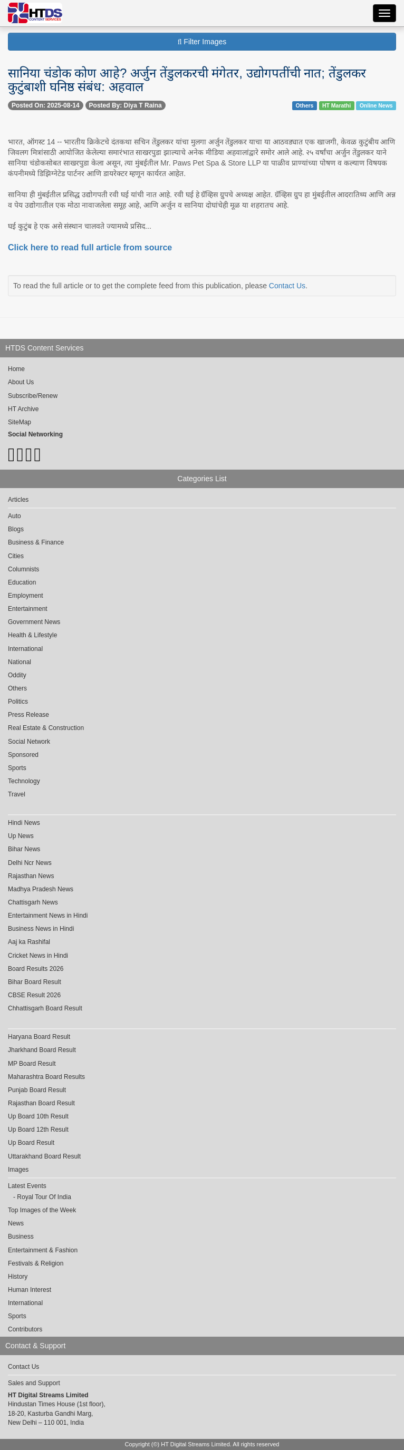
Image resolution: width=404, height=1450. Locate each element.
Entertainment (27, 608)
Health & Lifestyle (32, 635)
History (17, 1276)
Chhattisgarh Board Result (45, 1008)
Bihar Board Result (34, 982)
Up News (21, 836)
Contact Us (287, 285)
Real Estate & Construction (46, 728)
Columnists (23, 569)
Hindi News (24, 822)
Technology (24, 781)
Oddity (17, 675)
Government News (34, 622)
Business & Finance (36, 542)
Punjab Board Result (37, 1090)
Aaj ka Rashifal (29, 942)
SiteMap (19, 422)
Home (16, 369)
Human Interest (29, 1289)
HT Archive (23, 409)
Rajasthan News (31, 876)
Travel (16, 794)
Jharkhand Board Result (42, 1050)
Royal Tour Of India (44, 1197)
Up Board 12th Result (38, 1129)
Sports (17, 768)
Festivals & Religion (35, 1263)
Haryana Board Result (39, 1036)
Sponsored (23, 754)
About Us (21, 382)
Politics (18, 701)
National (19, 662)
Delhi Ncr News (30, 863)
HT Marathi (336, 105)
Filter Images (202, 41)
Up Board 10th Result (38, 1116)
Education (22, 582)
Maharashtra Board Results (46, 1077)
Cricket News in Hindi (38, 955)
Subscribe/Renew (32, 396)
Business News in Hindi (41, 928)
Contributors (25, 1329)
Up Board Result (31, 1142)
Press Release (28, 714)
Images (18, 1169)
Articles (18, 499)
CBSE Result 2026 (34, 995)
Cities (16, 556)
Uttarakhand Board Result (44, 1156)
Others (305, 105)
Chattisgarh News (33, 902)
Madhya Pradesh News (40, 889)
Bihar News (24, 849)
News (16, 1223)
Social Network (29, 741)
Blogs (16, 529)
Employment (25, 595)
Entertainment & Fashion (43, 1250)
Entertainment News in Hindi (48, 915)
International (25, 649)
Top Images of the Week (42, 1210)
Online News (376, 105)
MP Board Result (32, 1063)
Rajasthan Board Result (41, 1103)
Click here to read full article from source (90, 247)
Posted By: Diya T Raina (125, 105)
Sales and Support (34, 1383)
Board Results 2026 (35, 968)
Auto (14, 516)
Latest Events (27, 1186)
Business (21, 1236)
